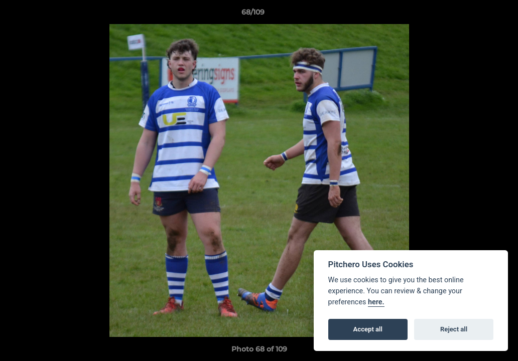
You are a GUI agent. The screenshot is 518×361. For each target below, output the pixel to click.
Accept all (367, 329)
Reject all (453, 329)
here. (376, 302)
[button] (476, 14)
